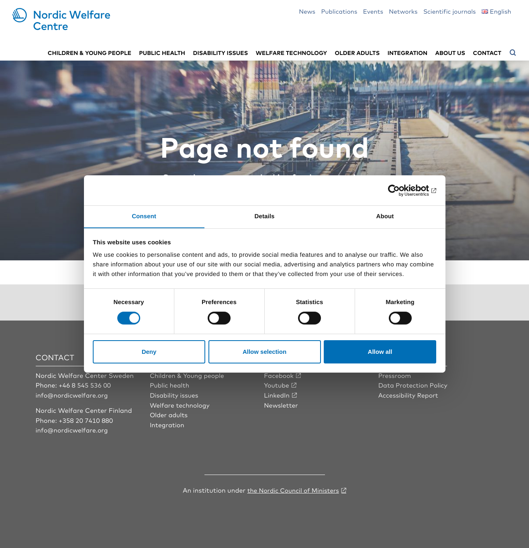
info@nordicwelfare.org (73, 394)
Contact (487, 52)
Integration (408, 52)
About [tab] (385, 216)
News (307, 11)
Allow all (380, 351)
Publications (339, 11)
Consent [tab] (144, 216)
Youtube (277, 384)
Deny (149, 351)
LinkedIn (277, 394)
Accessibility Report (409, 394)
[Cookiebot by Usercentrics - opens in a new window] (401, 190)
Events (373, 11)
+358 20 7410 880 (86, 419)
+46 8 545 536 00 (85, 384)
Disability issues (220, 52)
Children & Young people (188, 374)
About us (450, 52)
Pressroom (395, 374)
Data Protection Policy (413, 384)
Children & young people (89, 52)
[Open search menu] (513, 52)
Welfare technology (291, 52)
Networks (403, 11)
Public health (162, 52)
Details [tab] (265, 216)
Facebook (279, 374)
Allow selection (264, 351)
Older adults (357, 52)
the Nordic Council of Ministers (293, 489)
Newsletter (281, 404)
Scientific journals (449, 11)
